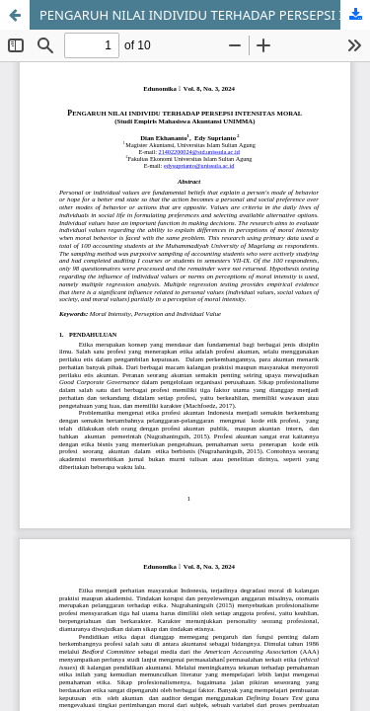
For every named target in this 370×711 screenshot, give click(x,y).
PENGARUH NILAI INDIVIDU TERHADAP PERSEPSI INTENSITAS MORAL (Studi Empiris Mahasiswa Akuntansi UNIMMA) (204, 15)
